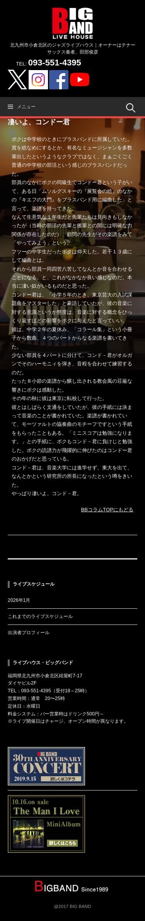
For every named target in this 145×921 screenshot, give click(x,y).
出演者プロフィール (28, 632)
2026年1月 (19, 600)
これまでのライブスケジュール (40, 616)
